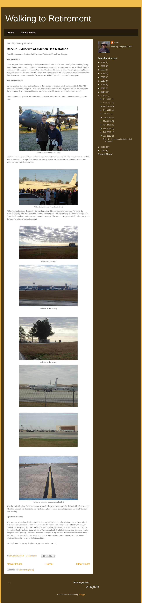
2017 (103, 81)
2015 (103, 88)
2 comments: (31, 556)
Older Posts (83, 564)
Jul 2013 (107, 114)
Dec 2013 (107, 99)
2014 (103, 92)
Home (10, 32)
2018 (103, 77)
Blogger (82, 595)
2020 (103, 70)
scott (116, 42)
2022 (103, 62)
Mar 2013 (107, 128)
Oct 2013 (107, 106)
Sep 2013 (107, 110)
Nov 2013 (107, 103)
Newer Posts (14, 564)
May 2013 (107, 121)
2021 (103, 66)
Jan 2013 (107, 136)
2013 (103, 96)
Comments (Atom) (26, 570)
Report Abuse (105, 154)
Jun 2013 (107, 117)
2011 (103, 151)
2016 (103, 84)
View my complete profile (121, 46)
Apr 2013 (107, 125)
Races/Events (28, 32)
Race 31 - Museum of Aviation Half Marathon (37, 49)
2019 (103, 73)
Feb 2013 (107, 132)
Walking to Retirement (48, 18)
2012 (103, 147)
